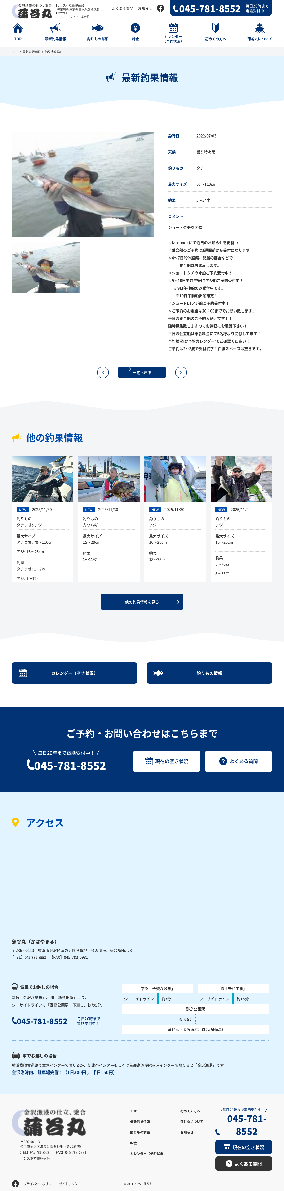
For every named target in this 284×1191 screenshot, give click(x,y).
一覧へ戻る (142, 372)
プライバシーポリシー (40, 1180)
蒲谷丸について (192, 1132)
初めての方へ (190, 1122)
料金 (133, 1154)
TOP (15, 52)
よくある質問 (122, 8)
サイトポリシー (73, 1180)
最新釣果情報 (31, 52)
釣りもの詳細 (140, 1143)
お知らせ (145, 8)
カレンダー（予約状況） (148, 1164)
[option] (83, 184)
